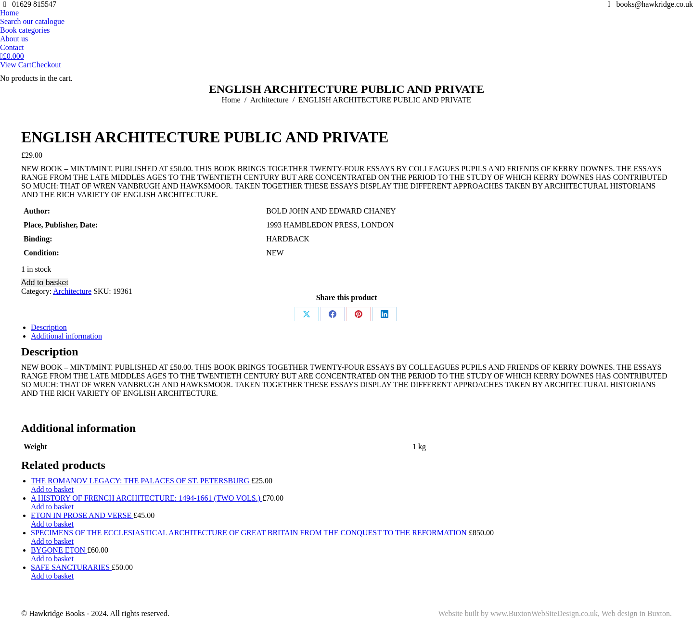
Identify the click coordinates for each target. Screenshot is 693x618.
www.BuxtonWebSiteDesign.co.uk (544, 613)
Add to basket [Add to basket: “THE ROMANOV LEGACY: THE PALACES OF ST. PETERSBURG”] (52, 489)
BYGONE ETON (59, 550)
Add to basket (44, 282)
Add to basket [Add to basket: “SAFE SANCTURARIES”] (52, 576)
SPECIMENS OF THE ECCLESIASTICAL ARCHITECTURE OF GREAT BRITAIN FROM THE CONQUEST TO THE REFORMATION (250, 533)
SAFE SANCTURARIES (71, 567)
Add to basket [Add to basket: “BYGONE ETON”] (52, 559)
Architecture (72, 291)
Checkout (46, 65)
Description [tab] (49, 327)
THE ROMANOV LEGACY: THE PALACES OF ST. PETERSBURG (141, 481)
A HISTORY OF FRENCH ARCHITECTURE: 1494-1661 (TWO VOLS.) (146, 498)
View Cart (15, 65)
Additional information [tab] (66, 336)
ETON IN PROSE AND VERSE (82, 515)
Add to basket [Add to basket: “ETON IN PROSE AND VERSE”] (52, 524)
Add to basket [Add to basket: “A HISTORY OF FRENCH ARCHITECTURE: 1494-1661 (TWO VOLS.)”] (52, 507)
